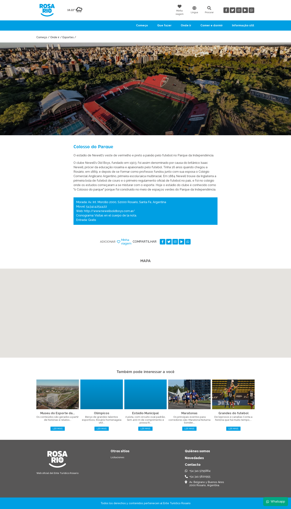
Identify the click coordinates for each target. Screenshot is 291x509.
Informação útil (243, 25)
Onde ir (186, 25)
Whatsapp (275, 501)
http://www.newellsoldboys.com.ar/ (109, 211)
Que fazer (164, 25)
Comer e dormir (211, 25)
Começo (142, 25)
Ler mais (58, 428)
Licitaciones (117, 457)
